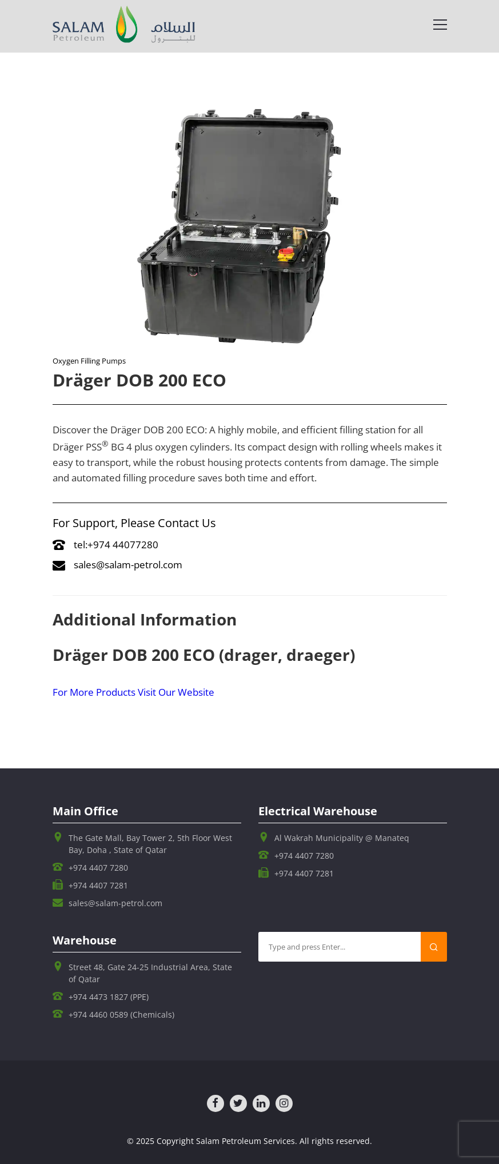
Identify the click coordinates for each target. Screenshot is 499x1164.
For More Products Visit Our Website (133, 692)
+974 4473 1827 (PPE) (109, 996)
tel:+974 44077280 (105, 544)
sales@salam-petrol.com (117, 564)
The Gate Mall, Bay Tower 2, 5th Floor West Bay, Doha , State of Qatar (150, 843)
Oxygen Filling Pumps (89, 361)
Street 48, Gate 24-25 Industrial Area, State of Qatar (150, 973)
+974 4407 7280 (98, 867)
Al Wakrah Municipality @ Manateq (341, 837)
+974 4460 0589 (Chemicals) (121, 1014)
